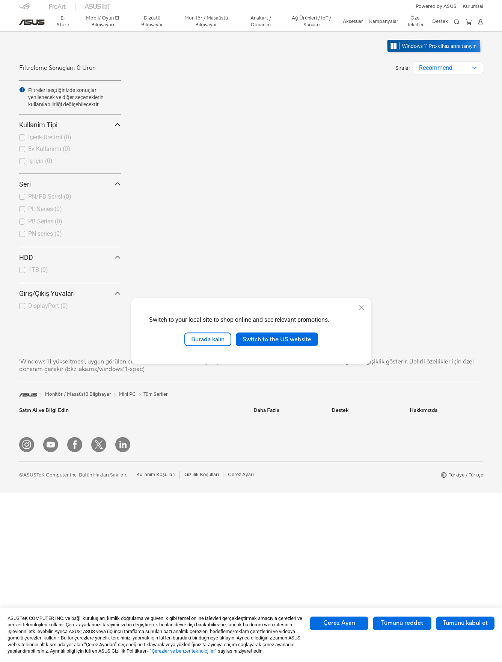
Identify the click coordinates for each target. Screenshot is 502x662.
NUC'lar (105, 444)
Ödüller (418, 444)
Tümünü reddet (402, 623)
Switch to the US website (277, 339)
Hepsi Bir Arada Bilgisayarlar (128, 422)
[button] (473, 6)
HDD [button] (70, 257)
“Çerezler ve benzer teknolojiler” (183, 651)
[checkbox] (70, 138)
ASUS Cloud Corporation (438, 523)
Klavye (181, 518)
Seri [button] (70, 184)
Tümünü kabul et (465, 623)
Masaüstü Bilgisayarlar (121, 433)
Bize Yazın (342, 455)
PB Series (45, 221)
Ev (22, 456)
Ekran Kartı (108, 490)
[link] (32, 22)
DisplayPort (48, 305)
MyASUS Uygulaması (355, 489)
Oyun (25, 479)
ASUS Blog (265, 455)
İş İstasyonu (32, 558)
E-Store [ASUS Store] (63, 21)
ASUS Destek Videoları (357, 501)
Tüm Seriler (155, 394)
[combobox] (448, 68)
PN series (45, 233)
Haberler (419, 433)
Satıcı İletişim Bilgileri (355, 523)
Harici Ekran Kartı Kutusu (124, 535)
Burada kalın (208, 339)
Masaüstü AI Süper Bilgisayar (206, 484)
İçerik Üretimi (49, 137)
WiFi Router (187, 444)
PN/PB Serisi (49, 196)
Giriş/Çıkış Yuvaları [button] (70, 293)
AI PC (259, 467)
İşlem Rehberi (425, 557)
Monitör (28, 535)
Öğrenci (28, 501)
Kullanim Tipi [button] (70, 125)
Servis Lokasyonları (353, 433)
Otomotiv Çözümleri (276, 444)
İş (21, 467)
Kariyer (418, 579)
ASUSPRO (265, 433)
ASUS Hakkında (427, 422)
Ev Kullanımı (49, 148)
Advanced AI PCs (272, 478)
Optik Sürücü (111, 523)
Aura (258, 512)
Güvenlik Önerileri (351, 478)
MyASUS (342, 512)
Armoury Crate (270, 501)
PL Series (45, 209)
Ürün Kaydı (344, 444)
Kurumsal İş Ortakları (433, 489)
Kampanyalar (383, 21)
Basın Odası (423, 478)
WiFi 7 (181, 422)
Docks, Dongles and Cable (203, 563)
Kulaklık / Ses (189, 541)
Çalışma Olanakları (430, 568)
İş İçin (40, 160)
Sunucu (182, 495)
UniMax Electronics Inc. (436, 534)
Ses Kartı (106, 546)
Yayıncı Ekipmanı (192, 552)
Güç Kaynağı (110, 501)
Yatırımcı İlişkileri (428, 455)
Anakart (105, 478)
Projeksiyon (32, 547)
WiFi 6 (181, 433)
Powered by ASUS (436, 6)
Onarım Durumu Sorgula (358, 422)
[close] (362, 308)
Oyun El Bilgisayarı (39, 433)
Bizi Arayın (343, 467)
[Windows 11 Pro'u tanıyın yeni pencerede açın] (434, 53)
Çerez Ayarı (339, 623)
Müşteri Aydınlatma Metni (438, 546)
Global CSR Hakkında (434, 467)
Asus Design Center (275, 422)
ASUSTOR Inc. (426, 512)
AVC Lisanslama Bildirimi (280, 489)
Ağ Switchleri (189, 473)
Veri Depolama (112, 512)
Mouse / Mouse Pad (196, 529)
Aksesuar (29, 513)
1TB (38, 269)
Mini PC (105, 455)
